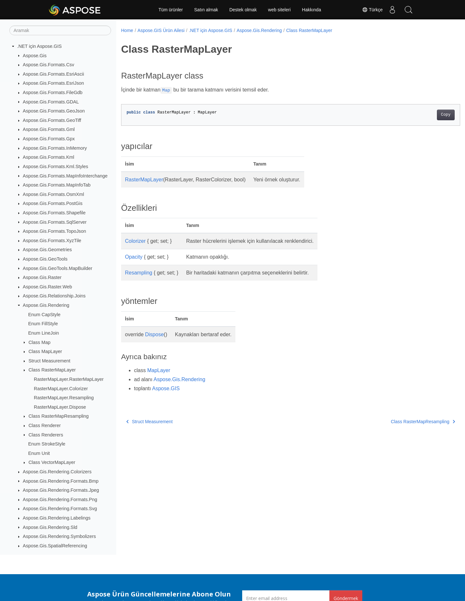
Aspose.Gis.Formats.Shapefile (54, 212)
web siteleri (279, 9)
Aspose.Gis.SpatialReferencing (55, 545)
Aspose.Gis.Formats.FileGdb (53, 92)
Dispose (154, 334)
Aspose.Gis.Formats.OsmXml (53, 194)
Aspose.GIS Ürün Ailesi (161, 30)
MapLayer (158, 370)
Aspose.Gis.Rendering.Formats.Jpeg (61, 490)
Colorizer (135, 241)
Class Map (39, 342)
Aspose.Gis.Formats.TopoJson (54, 231)
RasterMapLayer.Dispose (60, 407)
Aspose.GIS (166, 388)
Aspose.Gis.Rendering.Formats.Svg (60, 508)
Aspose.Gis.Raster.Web (47, 286)
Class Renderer (44, 425)
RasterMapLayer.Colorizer (61, 388)
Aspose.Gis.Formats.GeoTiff (52, 120)
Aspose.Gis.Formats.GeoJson (54, 110)
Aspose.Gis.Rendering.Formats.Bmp (60, 481)
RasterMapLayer (144, 179)
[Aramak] (60, 30)
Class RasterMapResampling (58, 416)
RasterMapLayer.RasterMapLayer (69, 379)
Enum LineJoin (43, 333)
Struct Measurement (49, 360)
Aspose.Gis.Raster (42, 277)
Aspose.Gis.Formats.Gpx (49, 138)
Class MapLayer (45, 351)
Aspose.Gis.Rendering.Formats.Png (60, 499)
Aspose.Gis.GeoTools (45, 259)
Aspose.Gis (35, 55)
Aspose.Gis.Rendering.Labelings (57, 518)
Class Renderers (45, 434)
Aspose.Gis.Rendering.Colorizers (57, 471)
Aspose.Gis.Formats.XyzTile (52, 240)
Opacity (133, 257)
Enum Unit (39, 453)
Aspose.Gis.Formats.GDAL (51, 101)
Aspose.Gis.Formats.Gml (49, 129)
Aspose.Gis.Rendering (46, 305)
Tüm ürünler (171, 9)
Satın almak (206, 9)
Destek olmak (243, 9)
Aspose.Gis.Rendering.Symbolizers (59, 536)
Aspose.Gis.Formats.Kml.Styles (55, 166)
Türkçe (372, 10)
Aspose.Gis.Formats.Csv (48, 64)
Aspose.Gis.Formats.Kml (48, 157)
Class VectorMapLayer (51, 462)
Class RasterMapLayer (52, 369)
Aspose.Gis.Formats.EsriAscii (53, 74)
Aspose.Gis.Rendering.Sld (50, 527)
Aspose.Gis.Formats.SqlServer (55, 222)
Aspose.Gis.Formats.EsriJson (53, 83)
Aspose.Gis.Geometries (47, 249)
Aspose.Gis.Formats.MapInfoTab (57, 185)
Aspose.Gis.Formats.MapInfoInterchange (65, 175)
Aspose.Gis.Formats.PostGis (53, 203)
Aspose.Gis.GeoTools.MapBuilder (57, 268)
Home (127, 30)
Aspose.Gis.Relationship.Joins (54, 295)
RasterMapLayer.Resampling (64, 397)
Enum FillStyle (43, 323)
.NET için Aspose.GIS (39, 46)
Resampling (138, 272)
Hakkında (311, 9)
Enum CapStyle (44, 314)
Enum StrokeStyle (46, 443)
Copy (422, 115)
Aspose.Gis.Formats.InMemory (55, 148)
